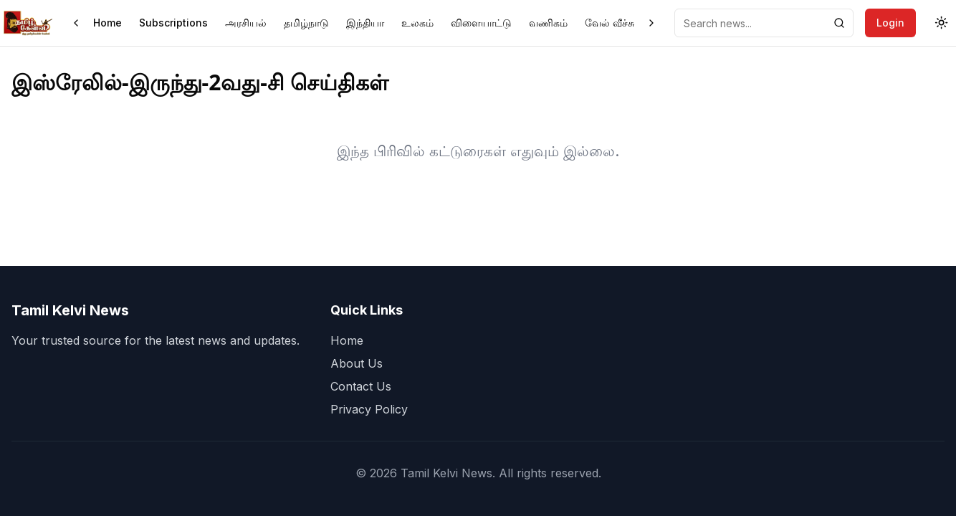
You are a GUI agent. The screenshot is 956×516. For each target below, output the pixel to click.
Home (107, 22)
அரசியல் (246, 22)
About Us (356, 363)
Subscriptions (173, 22)
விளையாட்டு (481, 22)
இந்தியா (365, 22)
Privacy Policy (369, 409)
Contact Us (360, 386)
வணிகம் (548, 22)
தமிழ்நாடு (306, 22)
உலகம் (417, 22)
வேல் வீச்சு (609, 22)
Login (890, 22)
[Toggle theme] (941, 23)
